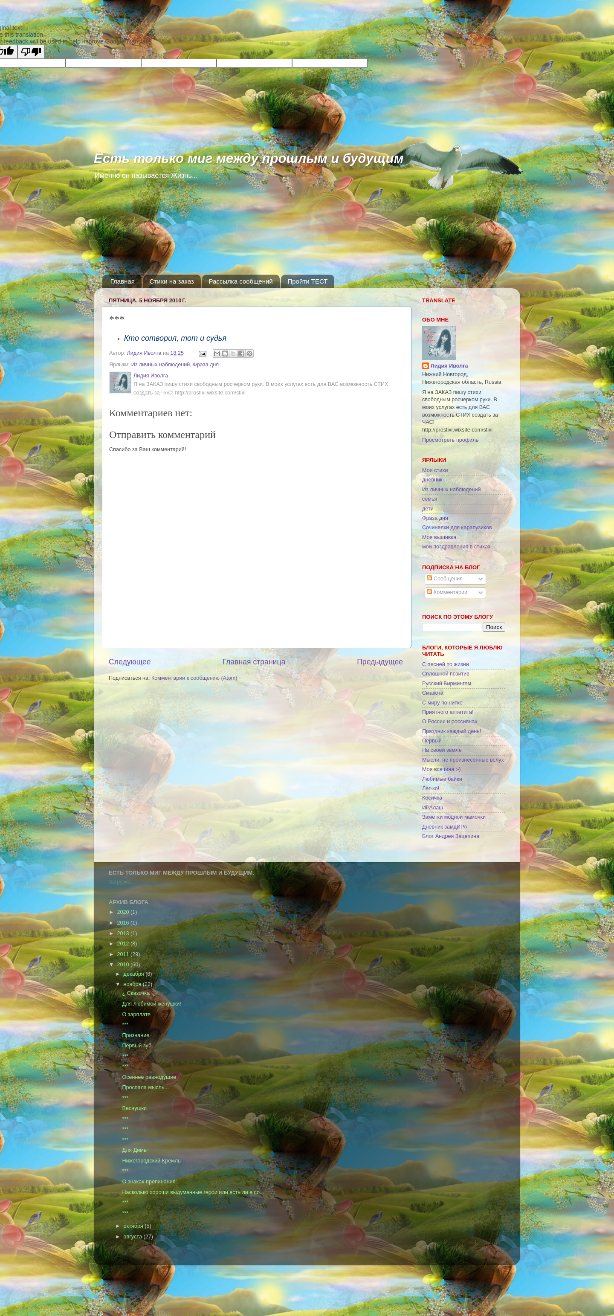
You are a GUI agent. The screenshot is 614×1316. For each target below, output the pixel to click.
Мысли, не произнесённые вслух (463, 760)
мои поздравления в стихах (456, 547)
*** (125, 1025)
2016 (123, 923)
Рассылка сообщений (240, 281)
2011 (123, 954)
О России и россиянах (450, 722)
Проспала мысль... (145, 1087)
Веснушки (134, 1108)
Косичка (432, 798)
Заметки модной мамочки (454, 817)
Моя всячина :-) (441, 769)
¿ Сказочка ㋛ (139, 993)
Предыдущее (380, 662)
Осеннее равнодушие (149, 1077)
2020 (123, 912)
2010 (123, 965)
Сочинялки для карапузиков (457, 527)
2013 (123, 933)
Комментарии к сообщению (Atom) (194, 678)
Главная (122, 281)
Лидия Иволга (449, 366)
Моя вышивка (439, 537)
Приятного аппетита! (448, 712)
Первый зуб (136, 1046)
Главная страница (253, 662)
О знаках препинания (148, 1182)
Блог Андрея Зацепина (450, 836)
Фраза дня (206, 365)
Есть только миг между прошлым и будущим (249, 158)
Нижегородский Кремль (151, 1161)
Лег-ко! (430, 788)
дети (428, 509)
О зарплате (136, 1014)
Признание (135, 1035)
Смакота (432, 693)
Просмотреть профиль (450, 440)
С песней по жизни (445, 664)
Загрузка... (122, 882)
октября (134, 1226)
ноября (133, 984)
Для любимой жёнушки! (151, 1004)
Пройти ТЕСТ (307, 281)
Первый (432, 741)
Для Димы (134, 1150)
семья (429, 499)
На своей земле (442, 750)
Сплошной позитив (445, 674)
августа (134, 1237)
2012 (123, 944)
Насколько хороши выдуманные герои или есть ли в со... (193, 1192)
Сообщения (445, 579)
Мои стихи (435, 470)
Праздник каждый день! (451, 731)
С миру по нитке (442, 703)
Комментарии (447, 592)
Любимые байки (442, 779)
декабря (135, 974)
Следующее (130, 662)
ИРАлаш (432, 808)
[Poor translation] (31, 52)
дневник (432, 480)
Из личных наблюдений (160, 365)
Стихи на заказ (172, 281)
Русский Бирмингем (446, 684)
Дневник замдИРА (444, 827)
